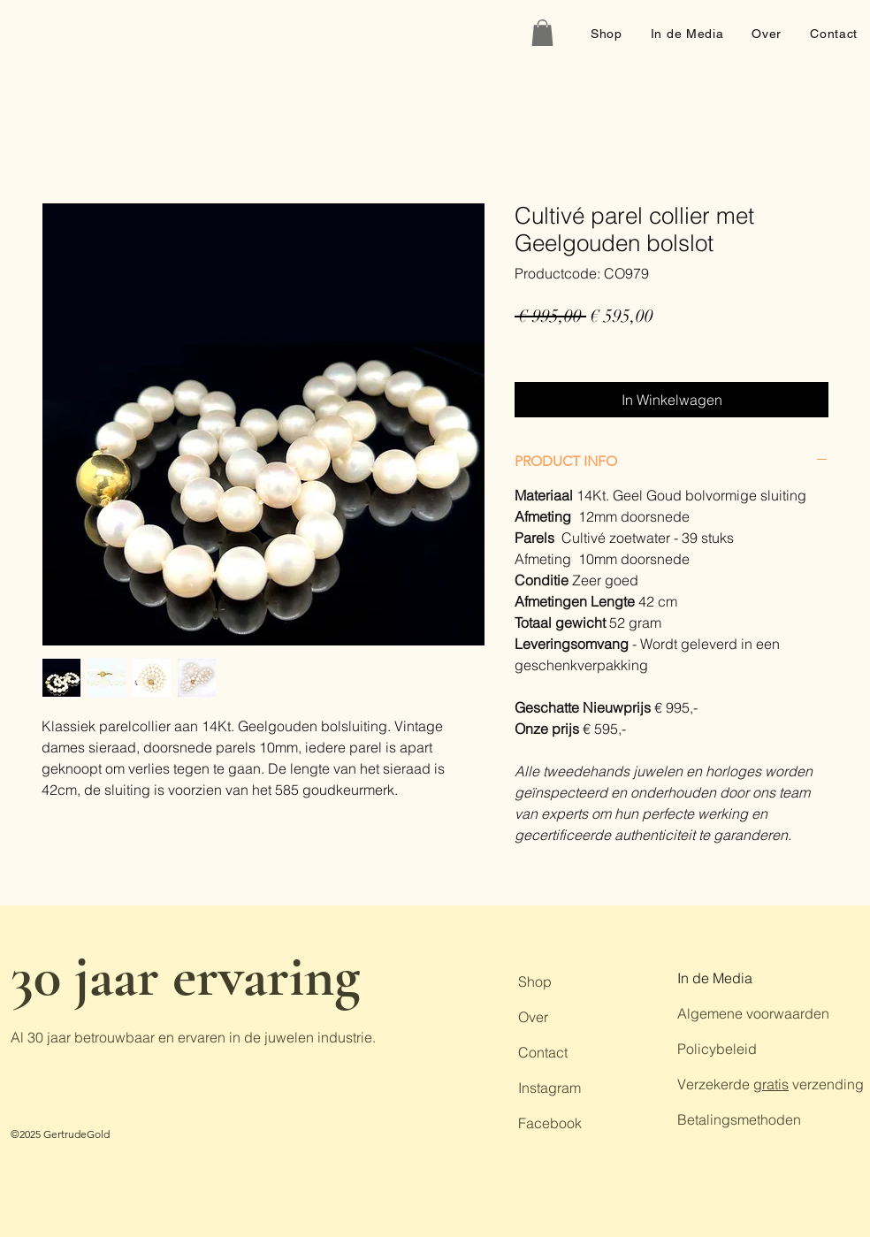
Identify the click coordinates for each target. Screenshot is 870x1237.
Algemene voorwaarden (753, 1013)
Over (533, 1017)
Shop (535, 981)
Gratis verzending (565, 344)
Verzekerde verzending (770, 1084)
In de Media (714, 978)
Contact (543, 1052)
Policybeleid (717, 1049)
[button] (542, 32)
